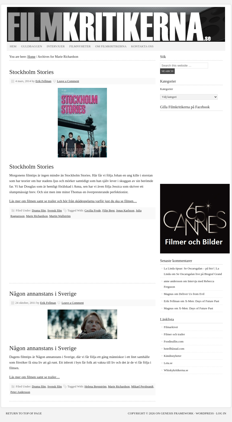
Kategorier (166, 89)
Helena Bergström (95, 386)
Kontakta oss (142, 46)
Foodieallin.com (174, 341)
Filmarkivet (171, 327)
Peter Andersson (20, 392)
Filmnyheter (80, 46)
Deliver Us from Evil (191, 294)
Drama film (39, 210)
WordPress (205, 413)
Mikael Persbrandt (142, 386)
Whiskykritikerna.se (176, 370)
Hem (13, 46)
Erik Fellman (43, 81)
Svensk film (54, 210)
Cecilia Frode (92, 210)
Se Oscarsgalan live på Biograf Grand (199, 274)
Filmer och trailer (174, 334)
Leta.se (168, 363)
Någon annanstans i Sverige (43, 293)
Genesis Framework (177, 413)
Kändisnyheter (172, 356)
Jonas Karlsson (125, 210)
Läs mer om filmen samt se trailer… (34, 377)
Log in (221, 413)
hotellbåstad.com (174, 348)
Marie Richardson (37, 216)
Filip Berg (108, 210)
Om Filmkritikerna (111, 46)
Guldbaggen (31, 46)
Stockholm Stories (31, 72)
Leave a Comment (68, 81)
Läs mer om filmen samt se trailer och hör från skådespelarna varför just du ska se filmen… (73, 201)
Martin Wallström (60, 216)
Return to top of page (24, 413)
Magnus (169, 294)
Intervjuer (56, 46)
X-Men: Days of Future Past (202, 301)
